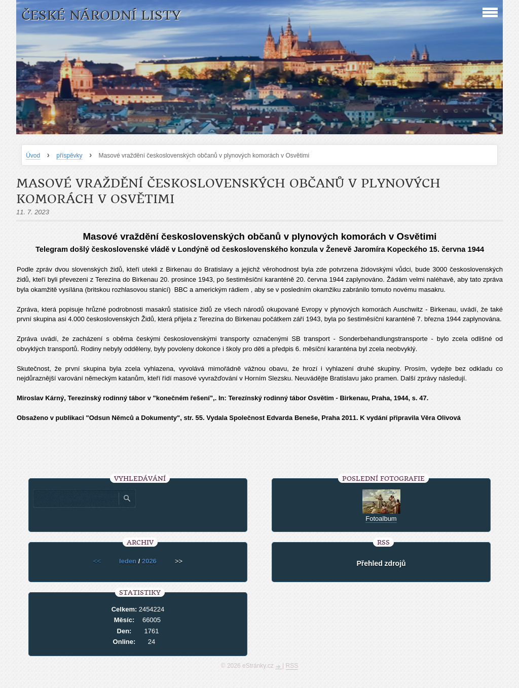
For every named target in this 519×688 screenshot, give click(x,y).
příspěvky (69, 155)
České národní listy (101, 15)
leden (127, 561)
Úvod (33, 155)
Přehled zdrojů (380, 563)
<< (97, 561)
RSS (292, 665)
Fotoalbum (380, 518)
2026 (149, 561)
